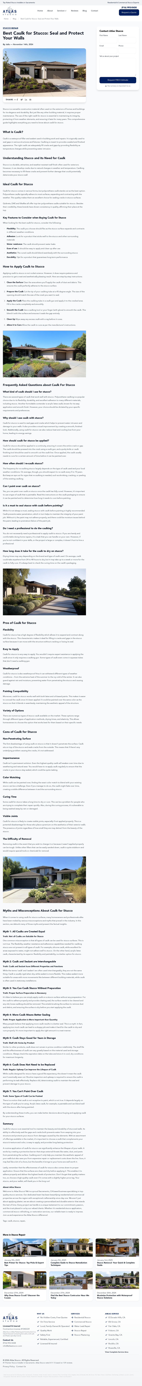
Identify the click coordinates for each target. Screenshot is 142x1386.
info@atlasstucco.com (12, 1346)
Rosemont (34, 1377)
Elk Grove (91, 1375)
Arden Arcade (43, 1375)
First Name (103, 35)
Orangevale (7, 1377)
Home (40, 10)
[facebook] (18, 100)
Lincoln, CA (113, 1339)
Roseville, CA (114, 1348)
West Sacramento (54, 1377)
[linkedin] (27, 100)
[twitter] (22, 100)
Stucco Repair (10, 28)
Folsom (103, 1375)
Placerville (13, 1377)
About (50, 10)
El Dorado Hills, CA (116, 1317)
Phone (121, 46)
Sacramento (29, 1375)
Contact (94, 10)
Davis (78, 1375)
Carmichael (64, 1375)
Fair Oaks (97, 1375)
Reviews (74, 10)
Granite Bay (115, 1375)
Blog (85, 10)
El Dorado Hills (84, 1375)
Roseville (40, 1377)
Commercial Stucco (83, 1322)
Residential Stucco (82, 1317)
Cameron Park (56, 1375)
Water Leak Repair (82, 1326)
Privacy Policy (9, 1366)
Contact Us (21, 1366)
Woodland (68, 1377)
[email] (31, 100)
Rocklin (29, 1377)
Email (101, 46)
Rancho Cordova (21, 1377)
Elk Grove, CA (114, 1322)
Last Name (123, 35)
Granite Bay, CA (115, 1335)
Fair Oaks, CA (114, 1326)
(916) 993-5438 (129, 7)
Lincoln (127, 1375)
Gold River (108, 1375)
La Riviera (121, 1375)
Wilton (61, 1377)
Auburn (50, 1375)
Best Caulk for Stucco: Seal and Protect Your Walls (39, 19)
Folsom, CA (113, 1330)
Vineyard (45, 1377)
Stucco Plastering (82, 1335)
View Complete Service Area (116, 1352)
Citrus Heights (72, 1375)
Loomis (131, 1375)
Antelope (35, 1375)
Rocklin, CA (113, 1343)
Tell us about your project (109, 56)
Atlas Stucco (15, 1360)
